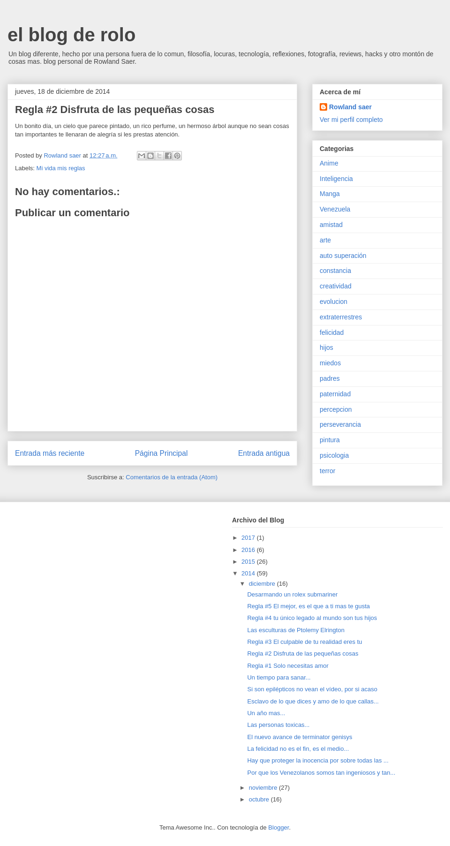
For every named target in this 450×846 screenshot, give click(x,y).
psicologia (334, 455)
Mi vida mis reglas (61, 168)
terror (327, 471)
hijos (326, 347)
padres (330, 378)
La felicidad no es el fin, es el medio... (298, 748)
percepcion (336, 409)
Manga (330, 193)
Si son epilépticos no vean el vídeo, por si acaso (312, 689)
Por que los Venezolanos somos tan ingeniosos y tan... (321, 772)
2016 (249, 549)
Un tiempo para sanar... (278, 677)
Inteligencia (336, 178)
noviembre (264, 787)
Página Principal (161, 453)
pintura (330, 440)
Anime (329, 163)
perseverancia (340, 424)
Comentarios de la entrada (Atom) (172, 477)
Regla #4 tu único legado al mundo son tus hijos (312, 617)
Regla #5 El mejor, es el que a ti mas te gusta (308, 606)
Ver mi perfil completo (351, 119)
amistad (331, 224)
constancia (335, 270)
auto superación (343, 255)
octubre (260, 799)
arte (325, 240)
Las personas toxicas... (278, 724)
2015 (249, 561)
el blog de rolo (71, 34)
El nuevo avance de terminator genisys (299, 736)
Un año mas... (266, 713)
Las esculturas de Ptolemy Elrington (295, 630)
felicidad (332, 332)
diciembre (263, 583)
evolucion (333, 301)
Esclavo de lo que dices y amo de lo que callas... (312, 701)
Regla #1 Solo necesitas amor (287, 665)
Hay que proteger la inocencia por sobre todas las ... (317, 760)
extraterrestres (341, 317)
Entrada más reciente (49, 453)
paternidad (335, 394)
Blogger (278, 827)
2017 (249, 537)
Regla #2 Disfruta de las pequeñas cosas (302, 653)
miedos (330, 363)
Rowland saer (350, 107)
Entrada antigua (264, 453)
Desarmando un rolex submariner (292, 594)
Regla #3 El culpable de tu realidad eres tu (304, 641)
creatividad (336, 286)
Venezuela (335, 209)
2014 (249, 573)
